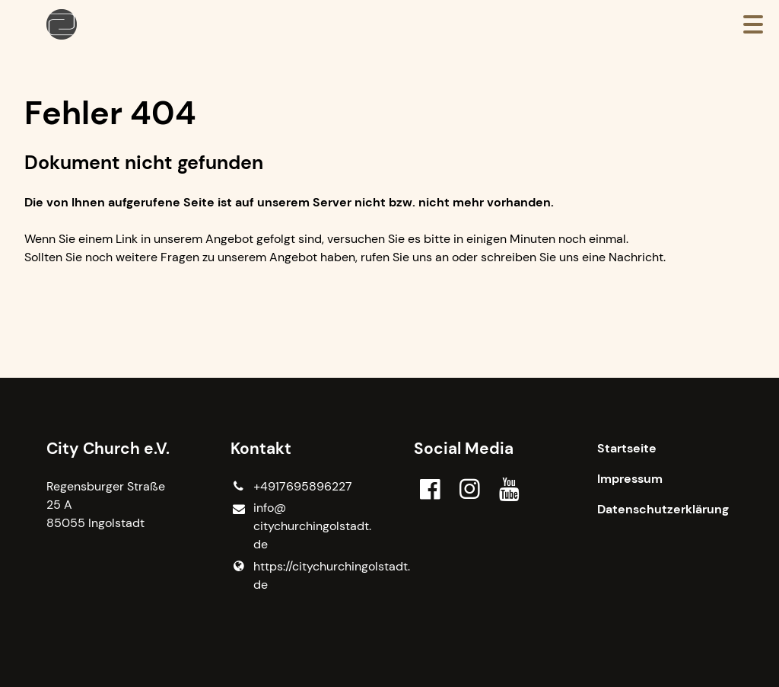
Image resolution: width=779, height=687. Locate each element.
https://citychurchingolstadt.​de (298, 576)
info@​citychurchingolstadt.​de (298, 527)
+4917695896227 (291, 487)
